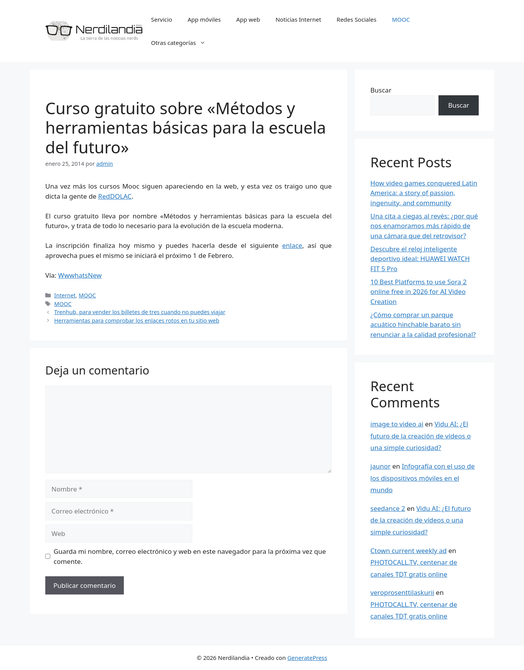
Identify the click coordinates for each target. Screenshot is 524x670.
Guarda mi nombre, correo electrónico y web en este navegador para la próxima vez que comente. (190, 556)
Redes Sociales (357, 19)
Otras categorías (182, 42)
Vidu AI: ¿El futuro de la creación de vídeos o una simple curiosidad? (420, 435)
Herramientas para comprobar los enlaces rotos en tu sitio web (136, 320)
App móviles (204, 19)
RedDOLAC (115, 196)
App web (248, 19)
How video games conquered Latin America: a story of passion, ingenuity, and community (423, 193)
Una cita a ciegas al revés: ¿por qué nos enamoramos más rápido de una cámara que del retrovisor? (424, 225)
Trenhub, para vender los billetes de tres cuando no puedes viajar (139, 312)
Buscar (380, 90)
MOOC (401, 19)
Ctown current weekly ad (408, 550)
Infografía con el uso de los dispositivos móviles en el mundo (422, 478)
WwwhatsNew (79, 275)
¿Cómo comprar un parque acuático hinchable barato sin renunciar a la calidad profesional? (423, 324)
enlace (292, 245)
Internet (64, 295)
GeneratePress (307, 657)
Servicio (161, 19)
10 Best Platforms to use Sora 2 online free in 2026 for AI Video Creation (418, 291)
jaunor (380, 466)
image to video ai (396, 423)
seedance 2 (387, 508)
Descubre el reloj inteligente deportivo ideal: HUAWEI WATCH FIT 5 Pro (420, 258)
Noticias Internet (298, 19)
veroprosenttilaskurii (402, 592)
